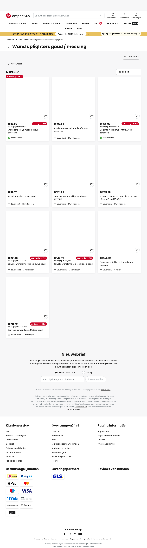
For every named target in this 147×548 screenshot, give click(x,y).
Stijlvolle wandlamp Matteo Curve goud (26, 255)
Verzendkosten (13, 444)
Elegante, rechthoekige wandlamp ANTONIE (70, 189)
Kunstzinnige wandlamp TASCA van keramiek (71, 121)
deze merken (105, 382)
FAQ (8, 423)
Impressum (103, 423)
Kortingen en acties (61, 440)
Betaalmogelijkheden (16, 440)
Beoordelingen (59, 444)
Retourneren (12, 431)
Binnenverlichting (30, 32)
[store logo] (18, 7)
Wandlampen (43, 32)
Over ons (56, 423)
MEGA (71, 26)
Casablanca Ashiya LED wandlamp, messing (116, 255)
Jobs (54, 431)
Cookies (101, 431)
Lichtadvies (67, 448)
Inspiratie (56, 448)
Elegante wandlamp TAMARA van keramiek (116, 123)
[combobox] (68, 8)
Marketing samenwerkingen (65, 435)
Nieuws (55, 452)
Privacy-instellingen (41, 531)
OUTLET (68, 21)
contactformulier (81, 398)
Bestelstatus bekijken (16, 427)
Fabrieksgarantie (14, 452)
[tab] (14, 49)
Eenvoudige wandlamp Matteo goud (25, 321)
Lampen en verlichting (14, 32)
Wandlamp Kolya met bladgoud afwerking (23, 123)
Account (10, 448)
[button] (45, 108)
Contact (10, 435)
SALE (98, 15)
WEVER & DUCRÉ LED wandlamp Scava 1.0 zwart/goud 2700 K (118, 189)
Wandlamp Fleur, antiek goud (22, 188)
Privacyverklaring (106, 435)
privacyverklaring (73, 401)
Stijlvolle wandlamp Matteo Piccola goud (73, 255)
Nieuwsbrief (57, 427)
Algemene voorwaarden (109, 427)
